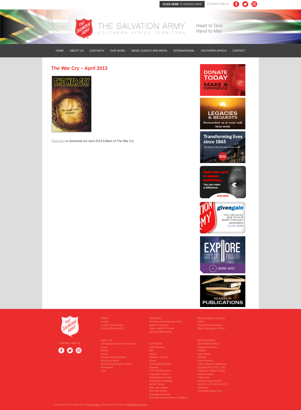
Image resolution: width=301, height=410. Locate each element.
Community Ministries (160, 364)
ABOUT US (77, 50)
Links (103, 370)
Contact (238, 50)
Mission (105, 350)
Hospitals (154, 367)
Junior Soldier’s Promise (161, 328)
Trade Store (204, 377)
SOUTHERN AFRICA (213, 50)
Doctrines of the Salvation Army (165, 321)
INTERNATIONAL (184, 50)
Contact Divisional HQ (112, 328)
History (104, 354)
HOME (60, 50)
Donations (203, 387)
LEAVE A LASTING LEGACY (212, 384)
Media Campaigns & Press (211, 328)
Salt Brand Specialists (137, 404)
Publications (107, 367)
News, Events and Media (149, 50)
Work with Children (158, 387)
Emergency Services (159, 394)
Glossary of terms (110, 360)
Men (151, 350)
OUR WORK (117, 50)
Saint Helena (204, 354)
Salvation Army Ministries (114, 357)
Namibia (202, 350)
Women (153, 354)
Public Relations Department (212, 364)
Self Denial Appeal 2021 (210, 391)
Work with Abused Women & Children (168, 397)
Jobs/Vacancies (205, 374)
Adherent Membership (160, 332)
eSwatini (202, 357)
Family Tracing (156, 384)
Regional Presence (207, 347)
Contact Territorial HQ (112, 325)
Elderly (152, 360)
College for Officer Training (211, 370)
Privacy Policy (93, 404)
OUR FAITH (97, 50)
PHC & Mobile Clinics (160, 370)
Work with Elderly (158, 391)
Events (201, 321)
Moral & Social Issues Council (116, 364)
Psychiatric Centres (159, 374)
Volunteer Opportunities (210, 381)
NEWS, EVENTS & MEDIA (211, 318)
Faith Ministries (157, 347)
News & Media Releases (210, 325)
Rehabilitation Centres (160, 377)
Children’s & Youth (158, 357)
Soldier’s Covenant (159, 325)
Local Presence (205, 360)
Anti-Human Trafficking (160, 381)
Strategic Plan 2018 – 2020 (211, 367)
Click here (58, 141)
